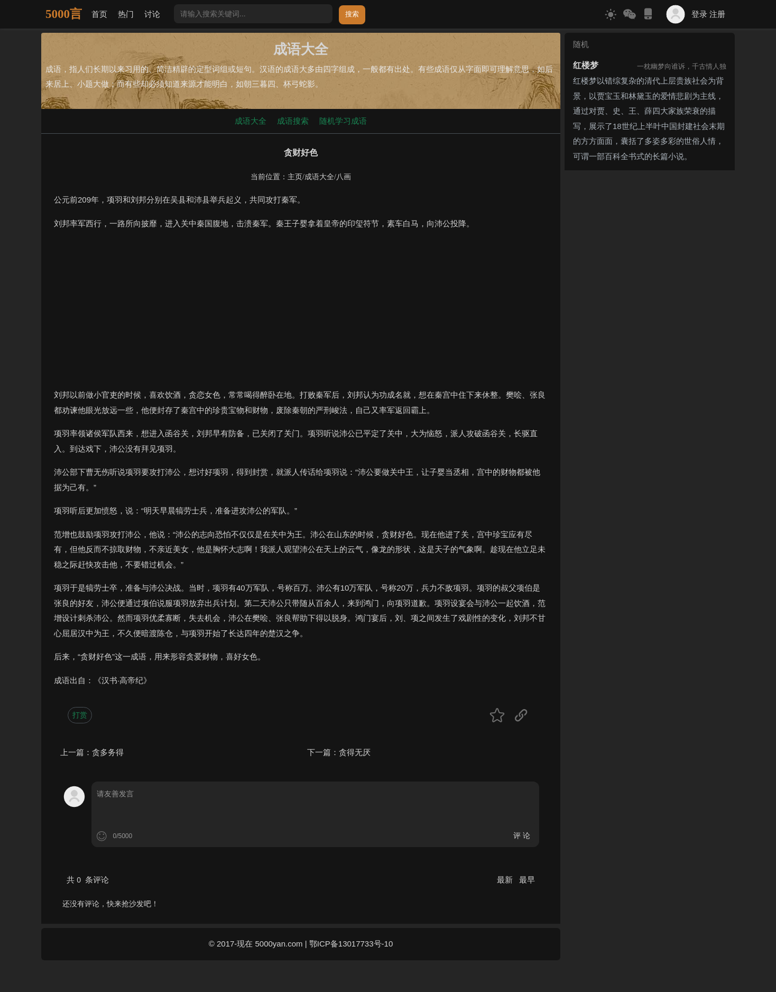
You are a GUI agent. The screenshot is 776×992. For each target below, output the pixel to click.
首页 (99, 14)
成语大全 (250, 120)
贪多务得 (108, 752)
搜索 (352, 14)
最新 (506, 879)
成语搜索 (293, 120)
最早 (527, 879)
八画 (343, 177)
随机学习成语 (343, 120)
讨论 (152, 14)
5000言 (63, 14)
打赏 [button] (79, 715)
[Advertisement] (301, 314)
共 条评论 (88, 879)
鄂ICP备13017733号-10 (351, 943)
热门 (126, 14)
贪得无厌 (355, 752)
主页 (295, 177)
